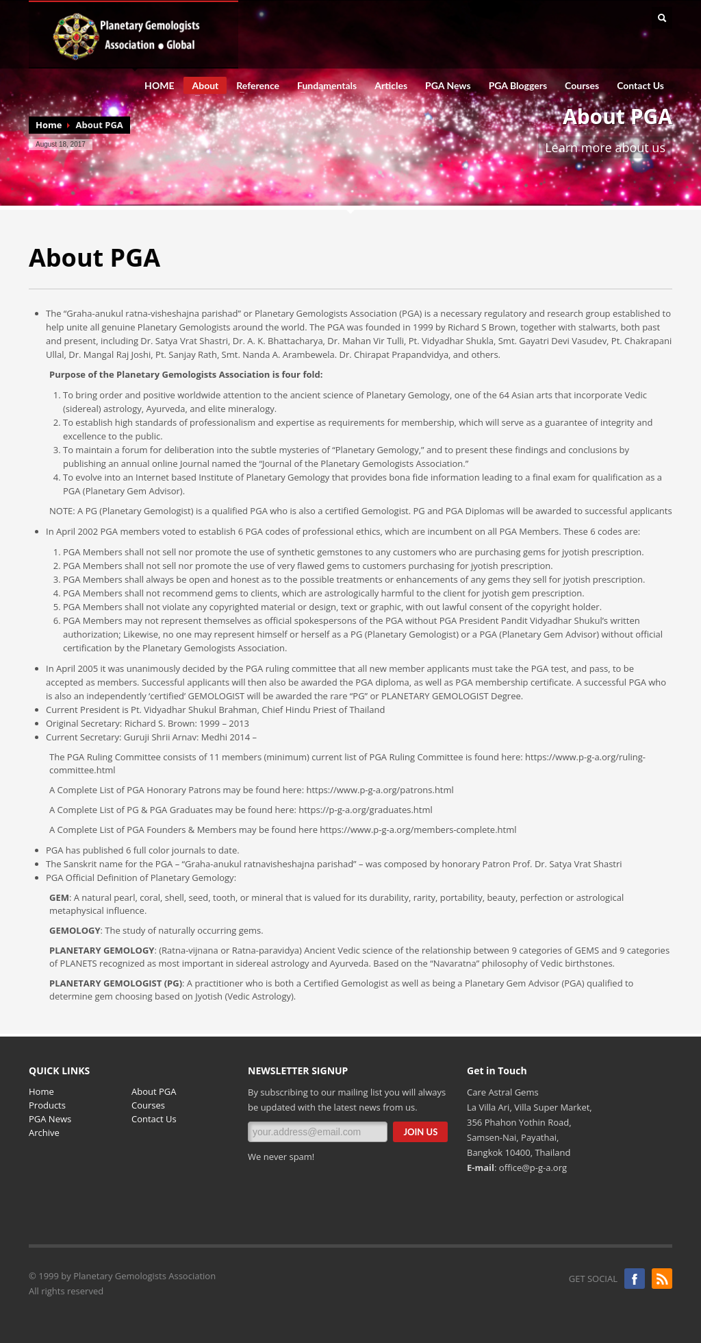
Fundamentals (323, 85)
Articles (390, 85)
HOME (159, 85)
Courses (582, 85)
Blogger (662, 1278)
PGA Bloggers (518, 85)
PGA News (448, 85)
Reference (253, 85)
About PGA (153, 1091)
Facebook (634, 1278)
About (200, 87)
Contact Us (640, 85)
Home (49, 125)
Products (47, 1105)
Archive (44, 1132)
